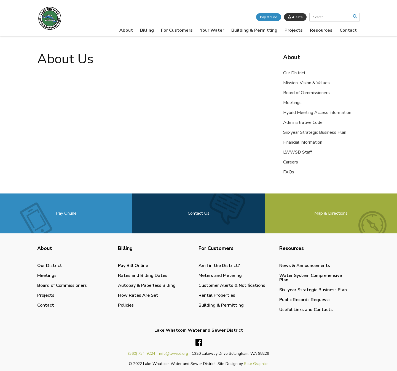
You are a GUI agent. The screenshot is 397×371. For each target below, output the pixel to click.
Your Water (212, 30)
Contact (348, 30)
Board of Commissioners (306, 93)
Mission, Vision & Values (306, 83)
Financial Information (302, 142)
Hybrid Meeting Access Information (317, 113)
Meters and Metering (220, 275)
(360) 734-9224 (141, 353)
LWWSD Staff (297, 152)
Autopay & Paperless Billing (147, 285)
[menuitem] (126, 30)
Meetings (292, 103)
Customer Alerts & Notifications (231, 285)
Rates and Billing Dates (142, 275)
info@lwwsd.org (173, 353)
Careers (290, 162)
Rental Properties (216, 295)
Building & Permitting (254, 30)
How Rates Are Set (138, 295)
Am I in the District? (219, 266)
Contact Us (199, 213)
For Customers (177, 30)
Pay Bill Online (133, 266)
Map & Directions (331, 213)
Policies (126, 305)
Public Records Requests (305, 300)
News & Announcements (304, 266)
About (126, 30)
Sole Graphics (256, 363)
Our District (294, 73)
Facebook (198, 343)
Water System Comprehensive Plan (310, 277)
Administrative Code (303, 122)
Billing (147, 30)
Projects (294, 30)
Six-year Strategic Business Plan (314, 132)
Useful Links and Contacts (306, 310)
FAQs (288, 172)
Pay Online (268, 17)
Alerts (295, 17)
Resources (321, 30)
